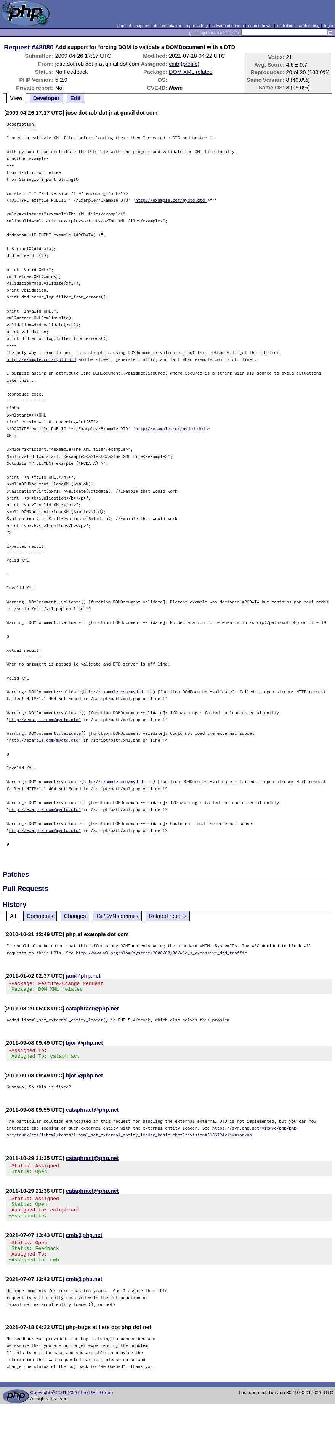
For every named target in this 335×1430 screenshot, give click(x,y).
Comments (40, 916)
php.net (124, 25)
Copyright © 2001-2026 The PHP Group (71, 1408)
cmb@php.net (84, 1246)
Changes (75, 916)
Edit (75, 98)
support (142, 25)
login (328, 25)
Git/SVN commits (117, 916)
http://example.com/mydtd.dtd (41, 359)
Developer (46, 98)
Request (17, 47)
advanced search (228, 25)
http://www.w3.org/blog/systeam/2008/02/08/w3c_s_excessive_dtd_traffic (161, 952)
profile (190, 64)
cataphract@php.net (92, 1011)
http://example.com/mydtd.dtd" (45, 719)
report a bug (197, 25)
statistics (285, 25)
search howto (260, 25)
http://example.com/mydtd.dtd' (171, 200)
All (13, 916)
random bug (309, 25)
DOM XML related (191, 72)
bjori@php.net (84, 1045)
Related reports (167, 916)
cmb (174, 64)
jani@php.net (83, 976)
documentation (167, 25)
